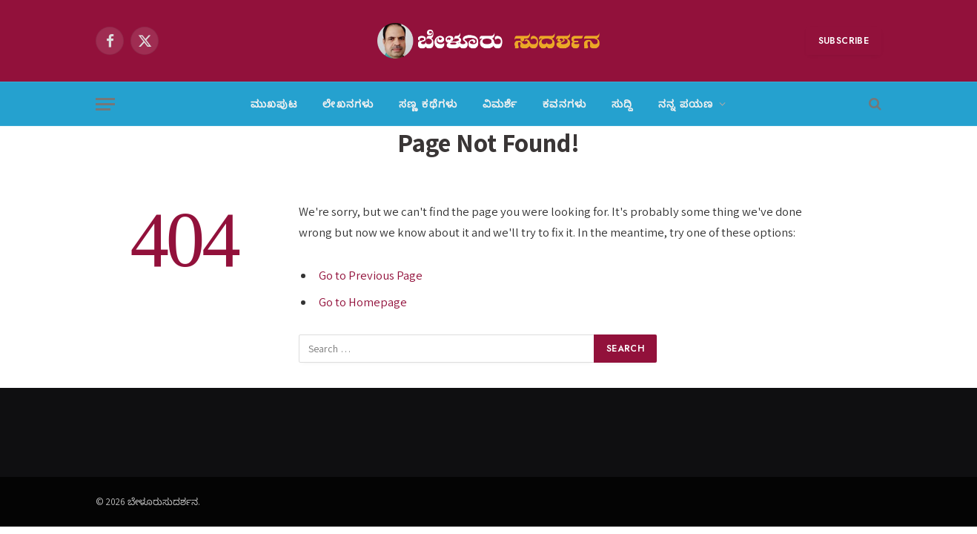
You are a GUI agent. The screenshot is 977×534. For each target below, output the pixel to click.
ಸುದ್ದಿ (622, 103)
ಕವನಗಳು (564, 103)
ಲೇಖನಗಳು (348, 103)
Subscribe (843, 40)
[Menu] (105, 104)
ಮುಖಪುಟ (274, 103)
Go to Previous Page (371, 275)
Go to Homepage (363, 302)
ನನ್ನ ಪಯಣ (685, 103)
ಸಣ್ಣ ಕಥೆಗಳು (428, 103)
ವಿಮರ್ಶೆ (500, 103)
